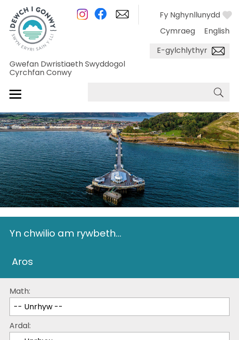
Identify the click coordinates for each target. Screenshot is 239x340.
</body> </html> (119, 170)
